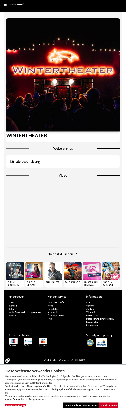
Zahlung (90, 308)
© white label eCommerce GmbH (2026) (64, 360)
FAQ (50, 318)
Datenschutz (92, 315)
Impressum (92, 325)
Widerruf (90, 312)
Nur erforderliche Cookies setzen (80, 405)
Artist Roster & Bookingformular (25, 312)
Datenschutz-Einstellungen (100, 318)
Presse (12, 315)
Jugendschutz (93, 322)
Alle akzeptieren (108, 405)
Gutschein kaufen (56, 302)
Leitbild (13, 305)
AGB (88, 302)
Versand (90, 305)
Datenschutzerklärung (23, 399)
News (50, 305)
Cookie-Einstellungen (15, 405)
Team (12, 302)
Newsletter (53, 308)
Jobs (11, 308)
